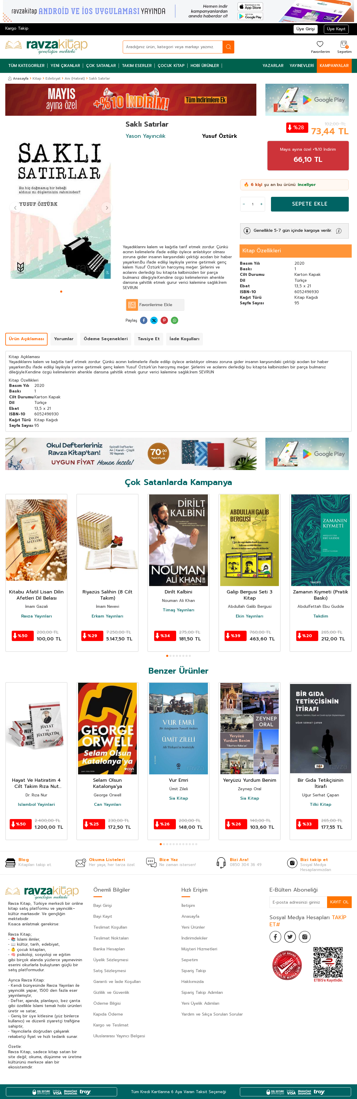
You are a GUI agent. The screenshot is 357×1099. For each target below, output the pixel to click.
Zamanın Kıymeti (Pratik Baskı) (320, 595)
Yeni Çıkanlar (65, 65)
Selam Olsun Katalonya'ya (107, 783)
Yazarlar (273, 65)
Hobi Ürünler (205, 65)
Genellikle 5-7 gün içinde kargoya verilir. (293, 230)
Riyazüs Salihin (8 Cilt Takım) (107, 595)
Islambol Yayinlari (36, 804)
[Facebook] (275, 937)
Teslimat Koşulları (110, 927)
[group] (61, 204)
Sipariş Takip (193, 971)
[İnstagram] (305, 937)
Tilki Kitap (320, 804)
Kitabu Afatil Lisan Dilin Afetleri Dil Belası (36, 595)
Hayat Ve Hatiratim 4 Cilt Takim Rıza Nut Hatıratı (36, 783)
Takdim (320, 616)
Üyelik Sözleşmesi (110, 960)
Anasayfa (18, 78)
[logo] (46, 47)
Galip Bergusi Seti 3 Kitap (249, 595)
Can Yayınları (107, 804)
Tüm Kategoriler (26, 65)
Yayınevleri (301, 65)
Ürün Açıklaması (26, 339)
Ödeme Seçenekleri (106, 339)
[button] (61, 292)
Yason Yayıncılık (146, 136)
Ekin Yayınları (249, 616)
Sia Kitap (178, 798)
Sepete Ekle (310, 204)
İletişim (188, 905)
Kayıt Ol (339, 902)
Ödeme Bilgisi (107, 1003)
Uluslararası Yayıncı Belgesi (119, 1036)
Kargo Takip (16, 28)
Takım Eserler (137, 65)
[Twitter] (290, 937)
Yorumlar (64, 339)
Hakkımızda (192, 982)
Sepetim (189, 960)
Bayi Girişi (102, 905)
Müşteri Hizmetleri (199, 949)
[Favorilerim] (320, 47)
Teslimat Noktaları (111, 938)
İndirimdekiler (194, 938)
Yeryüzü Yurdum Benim (249, 780)
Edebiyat (53, 78)
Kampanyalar (334, 65)
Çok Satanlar (101, 65)
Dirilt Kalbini (178, 592)
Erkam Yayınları (107, 616)
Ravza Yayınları (36, 616)
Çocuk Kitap (171, 65)
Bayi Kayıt (102, 916)
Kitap (37, 78)
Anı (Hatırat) (75, 78)
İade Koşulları (184, 339)
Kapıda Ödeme (108, 1014)
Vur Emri (178, 780)
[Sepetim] (344, 47)
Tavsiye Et (149, 339)
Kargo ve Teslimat (111, 1025)
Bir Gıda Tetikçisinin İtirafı (320, 783)
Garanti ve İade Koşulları (117, 982)
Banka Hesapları (109, 949)
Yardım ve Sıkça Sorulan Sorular (212, 1014)
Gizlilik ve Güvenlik (111, 992)
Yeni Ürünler (193, 927)
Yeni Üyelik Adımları (200, 1003)
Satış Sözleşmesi (109, 971)
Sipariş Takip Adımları (202, 992)
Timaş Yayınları (178, 610)
